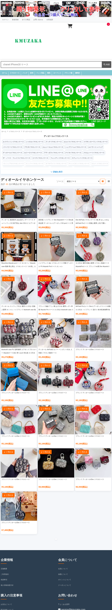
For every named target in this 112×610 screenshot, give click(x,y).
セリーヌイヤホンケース (33, 152)
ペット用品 (40, 73)
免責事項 (4, 580)
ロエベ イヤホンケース (100, 163)
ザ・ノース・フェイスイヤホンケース (16, 158)
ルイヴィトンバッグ (95, 147)
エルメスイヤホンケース (72, 142)
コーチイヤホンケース (40, 158)
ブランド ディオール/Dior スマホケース (90, 349)
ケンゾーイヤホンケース (34, 163)
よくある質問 (63, 604)
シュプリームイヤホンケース (75, 147)
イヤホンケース (14, 131)
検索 (107, 64)
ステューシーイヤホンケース (82, 158)
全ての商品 (26, 19)
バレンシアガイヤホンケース (13, 163)
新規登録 (15, 19)
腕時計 (77, 73)
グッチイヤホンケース (54, 142)
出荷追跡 (50, 19)
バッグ (24, 73)
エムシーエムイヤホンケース (52, 147)
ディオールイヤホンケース (32, 131)
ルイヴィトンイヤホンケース (13, 142)
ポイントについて (64, 580)
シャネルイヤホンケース (34, 142)
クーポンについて (64, 585)
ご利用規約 (5, 574)
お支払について (6, 604)
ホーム (4, 73)
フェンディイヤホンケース (60, 158)
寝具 (48, 73)
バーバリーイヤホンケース (12, 147)
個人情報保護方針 (7, 585)
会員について (63, 569)
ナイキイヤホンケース (73, 152)
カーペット (57, 73)
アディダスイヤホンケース (53, 152)
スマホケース (15, 73)
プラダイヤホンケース (32, 147)
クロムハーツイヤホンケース (94, 152)
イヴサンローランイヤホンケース (96, 142)
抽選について (63, 574)
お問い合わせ (38, 19)
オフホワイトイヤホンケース (56, 163)
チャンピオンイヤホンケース (79, 163)
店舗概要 (4, 569)
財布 (31, 73)
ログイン (5, 19)
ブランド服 (68, 73)
